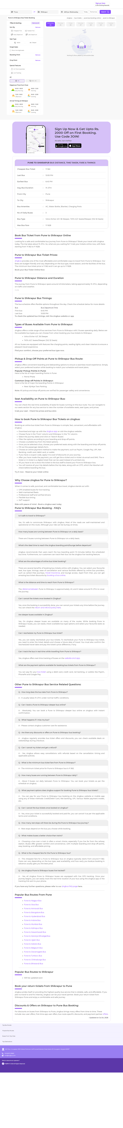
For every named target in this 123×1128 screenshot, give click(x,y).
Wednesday (50, 24)
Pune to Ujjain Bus (32, 940)
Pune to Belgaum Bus (33, 948)
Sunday (91, 24)
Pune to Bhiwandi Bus (33, 964)
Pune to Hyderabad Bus (34, 916)
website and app (72, 658)
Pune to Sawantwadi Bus (35, 932)
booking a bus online (56, 575)
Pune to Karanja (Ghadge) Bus (37, 936)
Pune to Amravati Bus (33, 908)
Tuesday (110, 24)
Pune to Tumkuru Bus (33, 956)
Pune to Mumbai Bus (33, 924)
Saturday (80, 24)
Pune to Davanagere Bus (35, 952)
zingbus (18, 261)
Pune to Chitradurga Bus (35, 960)
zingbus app (52, 431)
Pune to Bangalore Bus (34, 912)
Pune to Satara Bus (32, 944)
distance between (30, 589)
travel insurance (52, 573)
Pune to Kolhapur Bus (33, 928)
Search (105, 12)
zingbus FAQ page (70, 886)
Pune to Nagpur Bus (32, 901)
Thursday (60, 24)
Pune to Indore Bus (32, 920)
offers (105, 1014)
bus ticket (41, 672)
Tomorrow (93, 12)
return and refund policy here (48, 608)
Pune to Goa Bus (31, 905)
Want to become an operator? (75, 1124)
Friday (70, 24)
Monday (100, 24)
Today (86, 12)
